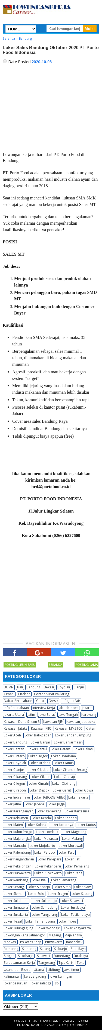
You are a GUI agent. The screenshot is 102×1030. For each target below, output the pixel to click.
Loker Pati (72, 859)
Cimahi (9, 694)
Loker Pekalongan (17, 866)
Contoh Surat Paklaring (51, 694)
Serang (45, 948)
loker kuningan (61, 976)
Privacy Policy (53, 1025)
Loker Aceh (12, 735)
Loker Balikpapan (37, 735)
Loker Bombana (63, 756)
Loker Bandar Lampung (73, 735)
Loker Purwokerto (48, 873)
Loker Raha (73, 873)
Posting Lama (86, 665)
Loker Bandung (15, 742)
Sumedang (62, 955)
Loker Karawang (48, 811)
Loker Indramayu (17, 797)
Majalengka (73, 935)
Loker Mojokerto (42, 845)
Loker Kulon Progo (18, 831)
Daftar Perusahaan (18, 700)
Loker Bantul (37, 749)
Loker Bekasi (83, 749)
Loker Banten (14, 749)
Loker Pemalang (76, 866)
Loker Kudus (86, 824)
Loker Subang (82, 893)
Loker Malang (72, 838)
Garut (40, 700)
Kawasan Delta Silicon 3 (22, 721)
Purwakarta (54, 942)
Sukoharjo (25, 955)
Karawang (89, 714)
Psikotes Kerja (31, 942)
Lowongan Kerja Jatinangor (24, 935)
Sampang (29, 948)
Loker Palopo (44, 852)
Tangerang (46, 962)
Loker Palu (66, 852)
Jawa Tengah (68, 714)
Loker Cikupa (40, 776)
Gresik (53, 700)
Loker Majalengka (17, 838)
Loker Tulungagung (18, 928)
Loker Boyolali (15, 763)
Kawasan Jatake (15, 728)
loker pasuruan (15, 983)
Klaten (90, 728)
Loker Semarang (63, 880)
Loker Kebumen (16, 818)
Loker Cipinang (63, 783)
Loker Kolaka (36, 824)
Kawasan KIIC (41, 728)
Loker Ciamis (63, 763)
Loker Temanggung (40, 921)
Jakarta (87, 707)
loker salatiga (41, 983)
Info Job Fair (71, 700)
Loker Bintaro (14, 756)
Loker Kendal (42, 818)
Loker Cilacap (64, 776)
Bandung (33, 687)
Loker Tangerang (45, 914)
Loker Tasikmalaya (75, 914)
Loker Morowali (71, 845)
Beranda (55, 665)
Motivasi (10, 942)
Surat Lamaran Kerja (19, 962)
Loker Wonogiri (48, 928)
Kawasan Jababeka (80, 721)
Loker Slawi (82, 887)
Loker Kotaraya (61, 824)
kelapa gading (35, 976)
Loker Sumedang (44, 907)
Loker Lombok (47, 831)
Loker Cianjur (14, 769)
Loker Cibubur (39, 769)
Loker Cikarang (15, 776)
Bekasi (49, 687)
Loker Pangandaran (19, 859)
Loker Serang (14, 887)
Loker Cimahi (39, 783)
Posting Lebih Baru (19, 665)
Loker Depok (39, 790)
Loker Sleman (14, 893)
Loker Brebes (39, 763)
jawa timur (71, 969)
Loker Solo (36, 893)
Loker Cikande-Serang (70, 769)
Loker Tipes (67, 921)
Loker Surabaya (73, 907)
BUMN (9, 687)
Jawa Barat (47, 714)
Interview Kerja (43, 707)
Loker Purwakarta (17, 873)
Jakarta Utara (14, 714)
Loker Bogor (38, 756)
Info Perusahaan (16, 707)
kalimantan (12, 976)
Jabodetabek (68, 707)
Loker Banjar (40, 742)
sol (57, 983)
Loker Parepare (49, 859)
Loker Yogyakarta (77, 928)
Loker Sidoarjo (38, 887)
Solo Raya (78, 948)
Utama (39, 969)
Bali (20, 687)
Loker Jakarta (78, 797)
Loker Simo (62, 887)
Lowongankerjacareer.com (64, 1021)
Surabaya (80, 955)
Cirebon (24, 694)
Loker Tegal (13, 921)
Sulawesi (43, 955)
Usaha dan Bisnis (17, 969)
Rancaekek (74, 942)
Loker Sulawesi (71, 900)
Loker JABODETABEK (49, 797)
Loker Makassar (46, 838)
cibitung (54, 969)
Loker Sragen (58, 893)
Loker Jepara (34, 804)
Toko (81, 962)
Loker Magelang (74, 831)
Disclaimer (78, 1025)
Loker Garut (62, 790)
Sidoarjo (60, 948)
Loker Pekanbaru (48, 866)
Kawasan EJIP (53, 721)
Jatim (31, 714)
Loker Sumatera (16, 907)
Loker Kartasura (77, 811)
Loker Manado (15, 845)
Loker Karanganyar (18, 811)
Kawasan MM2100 (68, 728)
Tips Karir (65, 962)
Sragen (9, 955)
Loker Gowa (84, 790)
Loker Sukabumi (16, 900)
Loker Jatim (12, 804)
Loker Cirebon (15, 790)
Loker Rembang (16, 880)
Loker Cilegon (14, 783)
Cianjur (78, 687)
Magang (55, 935)
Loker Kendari (66, 818)
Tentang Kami (27, 1025)
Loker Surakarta (16, 914)
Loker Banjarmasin (68, 742)
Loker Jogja (56, 804)
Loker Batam (60, 749)
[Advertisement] (51, 108)
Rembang (11, 948)
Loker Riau (40, 880)
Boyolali (63, 687)
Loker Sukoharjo (44, 900)
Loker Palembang (17, 852)
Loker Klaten (13, 824)
